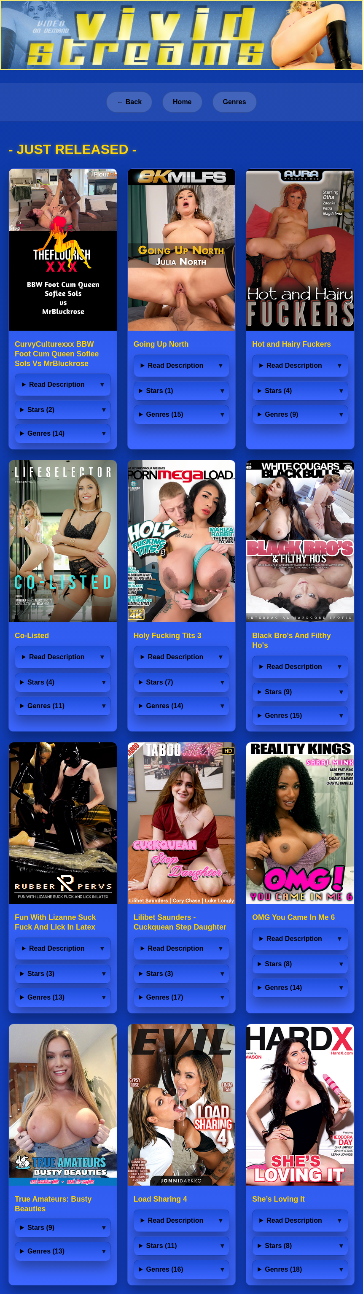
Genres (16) (164, 1269)
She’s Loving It (278, 1199)
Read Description (57, 384)
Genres (234, 101)
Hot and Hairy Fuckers (291, 344)
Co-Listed (32, 635)
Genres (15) (164, 414)
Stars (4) (278, 390)
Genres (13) (46, 997)
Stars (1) (159, 390)
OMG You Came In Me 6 (293, 917)
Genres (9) (281, 414)
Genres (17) (164, 997)
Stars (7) (159, 682)
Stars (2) (40, 409)
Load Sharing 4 (160, 1199)
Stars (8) (278, 964)
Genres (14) (46, 433)
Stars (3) (40, 973)
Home (182, 101)
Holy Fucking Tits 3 (168, 635)
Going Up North (161, 344)
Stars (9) (278, 692)
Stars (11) (161, 1245)
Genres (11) (46, 705)
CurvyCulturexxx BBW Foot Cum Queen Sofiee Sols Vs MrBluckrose (57, 354)
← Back (129, 101)
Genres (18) (283, 1269)
